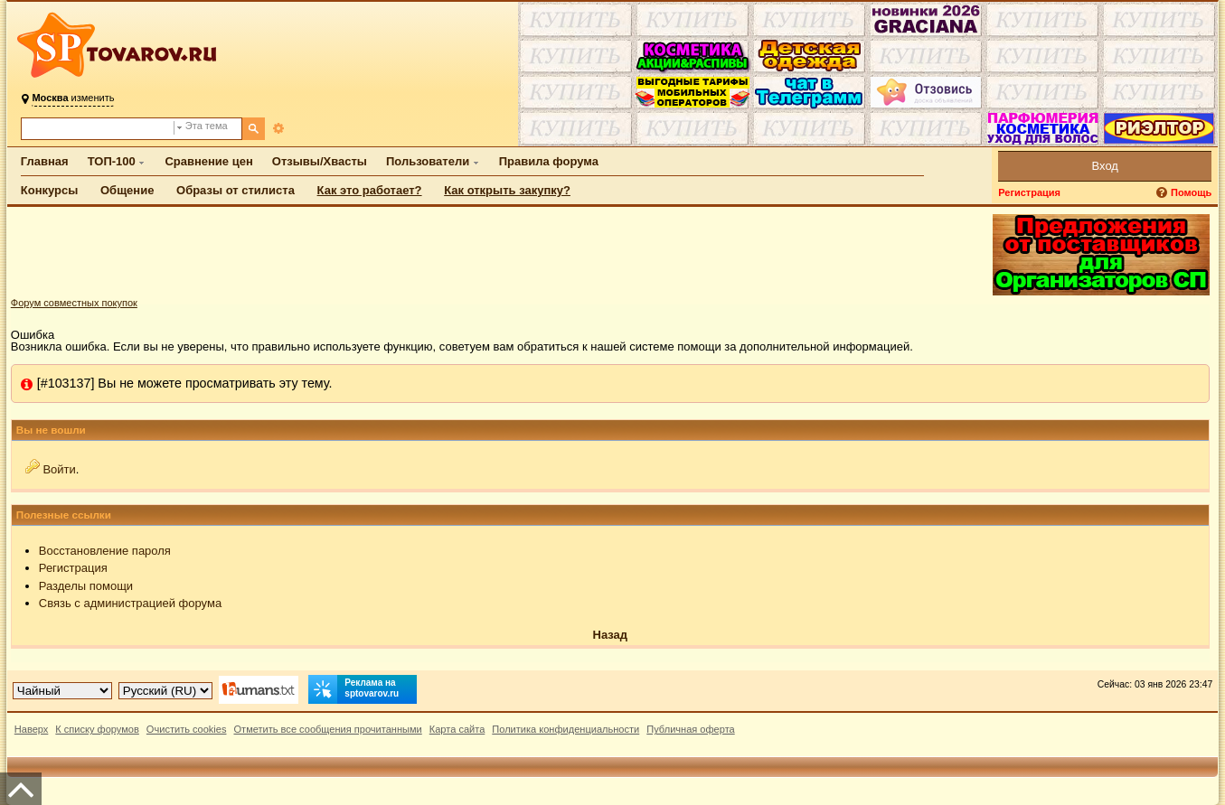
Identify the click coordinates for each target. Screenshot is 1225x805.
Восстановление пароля (105, 550)
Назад (610, 634)
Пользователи (427, 161)
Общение (127, 190)
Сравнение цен (208, 161)
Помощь (1191, 192)
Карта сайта (457, 729)
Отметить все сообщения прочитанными (327, 729)
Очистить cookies (186, 729)
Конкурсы (50, 190)
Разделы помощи (86, 586)
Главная (45, 161)
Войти (58, 469)
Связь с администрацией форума (130, 603)
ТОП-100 (112, 161)
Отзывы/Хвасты (319, 161)
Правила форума (548, 161)
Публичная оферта (690, 729)
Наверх (31, 729)
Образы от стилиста (235, 190)
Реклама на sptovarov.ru (353, 689)
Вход (1105, 166)
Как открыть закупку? (507, 190)
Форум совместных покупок (74, 302)
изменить (73, 97)
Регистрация (1029, 192)
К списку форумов (97, 729)
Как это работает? (369, 190)
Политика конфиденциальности (565, 729)
